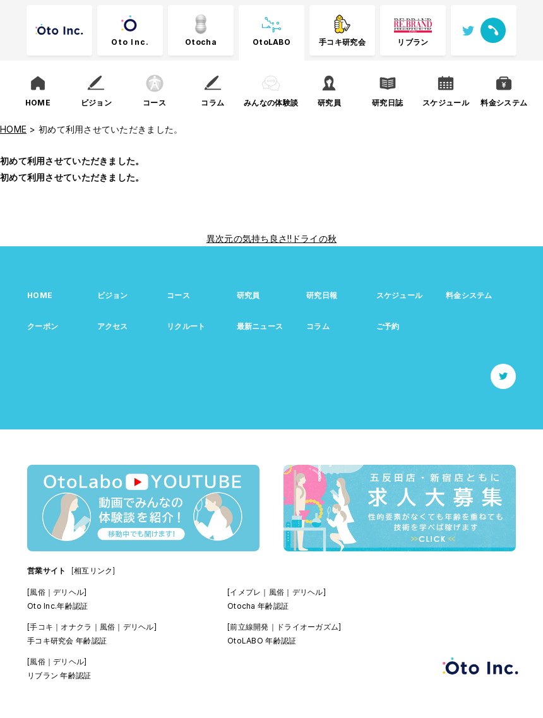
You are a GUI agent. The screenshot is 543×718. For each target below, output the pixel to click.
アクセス (112, 326)
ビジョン (112, 295)
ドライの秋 (314, 238)
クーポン (42, 326)
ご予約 (388, 326)
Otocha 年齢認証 (258, 606)
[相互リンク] (93, 570)
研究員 (248, 295)
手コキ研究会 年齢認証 (67, 640)
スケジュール (399, 295)
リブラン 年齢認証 (59, 675)
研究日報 (321, 295)
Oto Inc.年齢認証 (57, 606)
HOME (39, 295)
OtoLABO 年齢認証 (261, 640)
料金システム (469, 295)
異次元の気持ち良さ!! (249, 238)
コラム (318, 326)
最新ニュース (260, 326)
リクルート (186, 326)
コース (178, 295)
